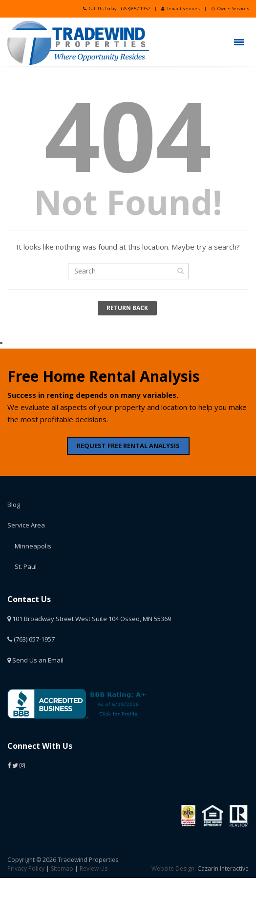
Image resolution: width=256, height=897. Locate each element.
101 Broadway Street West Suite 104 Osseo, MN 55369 (89, 618)
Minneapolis (33, 546)
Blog (13, 504)
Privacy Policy (25, 868)
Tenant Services (180, 8)
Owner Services (230, 8)
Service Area (26, 525)
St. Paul (26, 566)
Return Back (127, 308)
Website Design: (173, 868)
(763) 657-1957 (135, 8)
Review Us (93, 868)
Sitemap (62, 868)
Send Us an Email (35, 660)
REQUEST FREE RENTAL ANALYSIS (128, 445)
